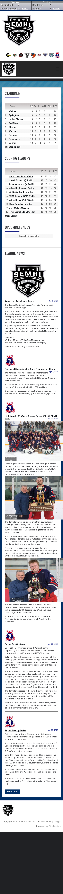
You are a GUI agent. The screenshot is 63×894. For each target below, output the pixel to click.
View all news (12, 791)
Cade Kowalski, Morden (20, 204)
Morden (13, 127)
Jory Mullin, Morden (19, 208)
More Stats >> (12, 216)
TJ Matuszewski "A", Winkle (22, 196)
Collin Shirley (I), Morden (21, 192)
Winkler (12, 111)
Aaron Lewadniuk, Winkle (21, 176)
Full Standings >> (13, 147)
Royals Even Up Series (15, 730)
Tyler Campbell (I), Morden (22, 212)
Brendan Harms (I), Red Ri (21, 184)
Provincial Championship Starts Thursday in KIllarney (30, 369)
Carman (13, 143)
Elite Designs (55, 826)
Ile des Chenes (16, 119)
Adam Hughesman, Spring (21, 188)
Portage (13, 135)
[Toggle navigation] (57, 69)
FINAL (25, 8)
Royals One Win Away (15, 644)
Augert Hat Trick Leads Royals (19, 301)
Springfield (14, 115)
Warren (12, 131)
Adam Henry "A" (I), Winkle (21, 200)
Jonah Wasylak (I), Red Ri (21, 180)
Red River (13, 123)
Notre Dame (14, 139)
